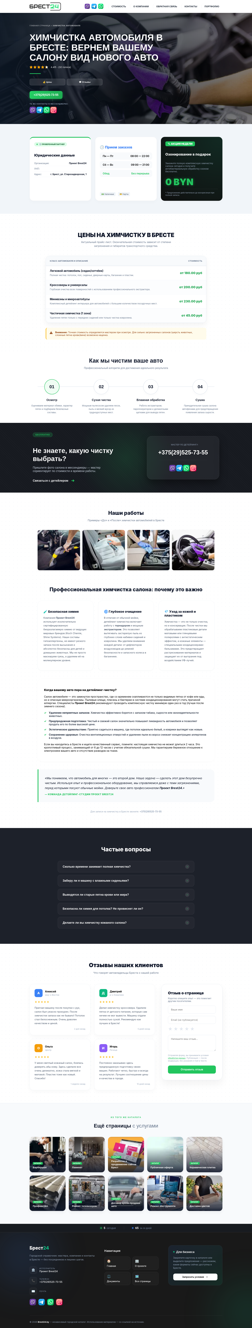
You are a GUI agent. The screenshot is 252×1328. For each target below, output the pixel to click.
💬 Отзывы (85, 82)
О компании (141, 6)
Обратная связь (166, 6)
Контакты (190, 6)
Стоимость (119, 6)
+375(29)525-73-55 (46, 94)
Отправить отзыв (192, 1069)
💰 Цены (47, 82)
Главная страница (40, 26)
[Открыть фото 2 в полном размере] (103, 550)
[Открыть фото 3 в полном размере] (148, 550)
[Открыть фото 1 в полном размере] (59, 550)
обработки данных (176, 1058)
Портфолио (212, 6)
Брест (39, 1248)
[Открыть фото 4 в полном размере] (193, 550)
